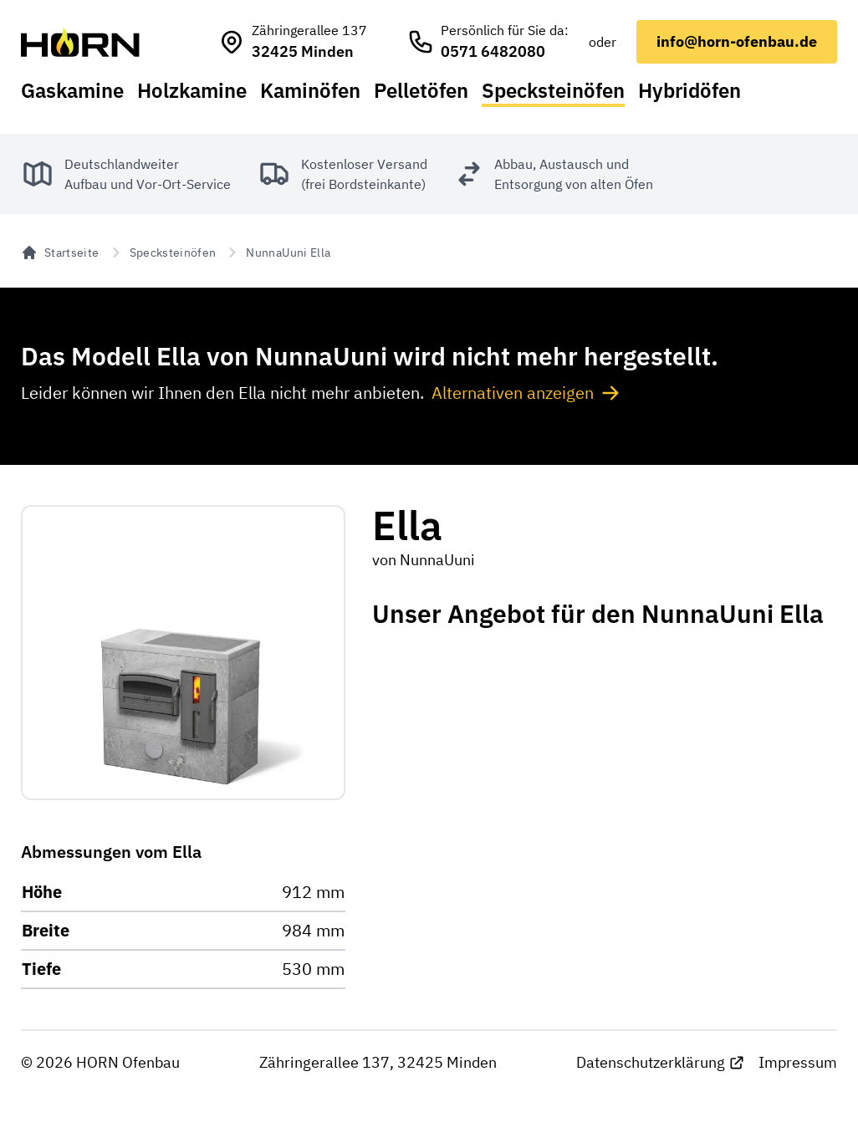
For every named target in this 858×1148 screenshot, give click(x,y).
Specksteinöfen (553, 90)
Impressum (797, 1062)
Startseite (60, 252)
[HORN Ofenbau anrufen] (488, 42)
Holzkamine (192, 90)
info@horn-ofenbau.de (736, 41)
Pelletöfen (421, 90)
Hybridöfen (689, 90)
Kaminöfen (310, 90)
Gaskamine (72, 90)
